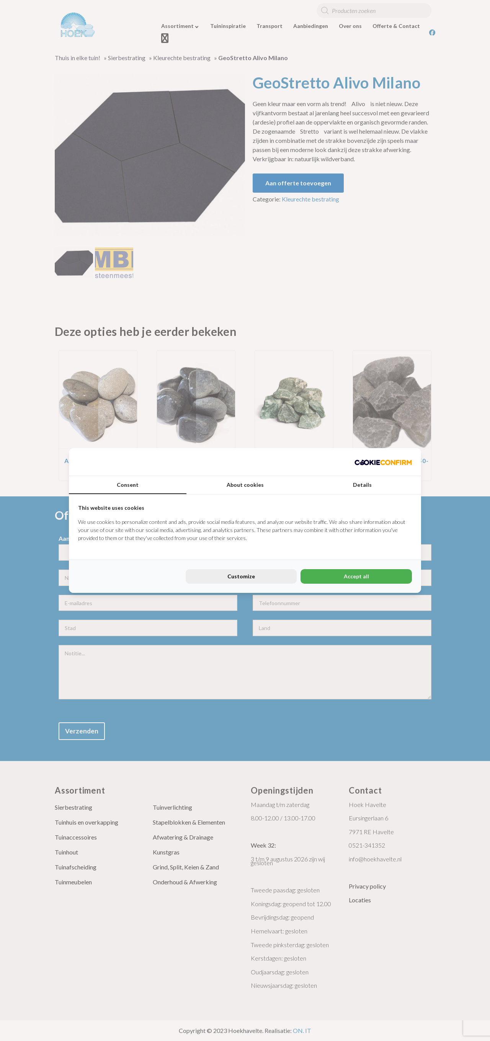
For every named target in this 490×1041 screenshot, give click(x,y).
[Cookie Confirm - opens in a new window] (383, 461)
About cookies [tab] (245, 484)
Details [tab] (362, 484)
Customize (241, 576)
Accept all (356, 576)
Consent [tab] (128, 484)
